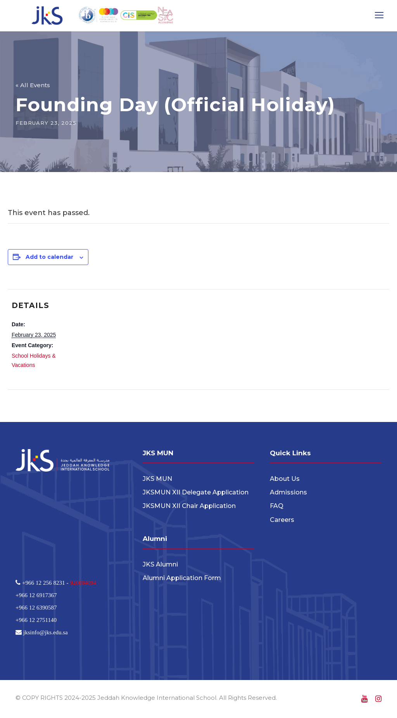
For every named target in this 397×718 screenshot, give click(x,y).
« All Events (33, 85)
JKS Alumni (160, 564)
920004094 (83, 582)
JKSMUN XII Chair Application (189, 506)
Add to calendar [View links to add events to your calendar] (49, 256)
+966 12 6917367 (36, 595)
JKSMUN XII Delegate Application (196, 492)
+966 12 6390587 (36, 607)
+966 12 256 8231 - (45, 582)
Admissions (288, 492)
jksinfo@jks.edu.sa (45, 632)
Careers (282, 519)
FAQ (276, 506)
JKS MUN (157, 478)
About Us (285, 478)
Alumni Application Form (182, 578)
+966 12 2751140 (36, 620)
